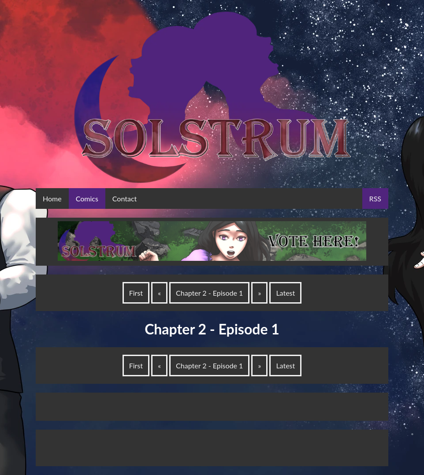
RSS (375, 198)
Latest (285, 293)
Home (52, 198)
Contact (124, 198)
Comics (87, 198)
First (136, 293)
